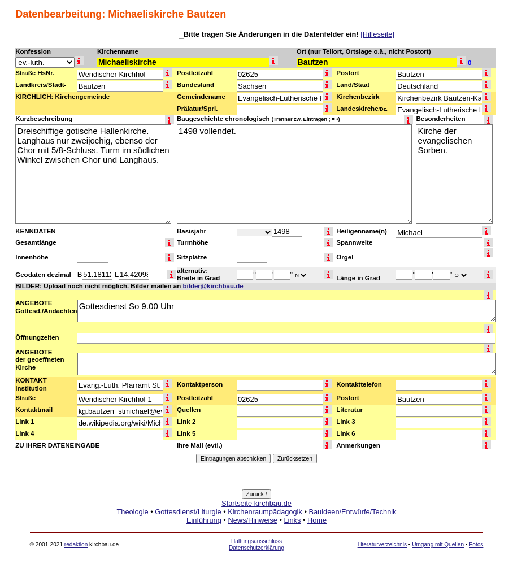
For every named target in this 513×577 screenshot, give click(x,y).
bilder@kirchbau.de (212, 286)
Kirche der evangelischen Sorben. (454, 174)
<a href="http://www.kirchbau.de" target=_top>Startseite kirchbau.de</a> (256, 524)
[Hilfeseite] (377, 34)
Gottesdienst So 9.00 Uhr (286, 311)
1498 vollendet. (294, 174)
